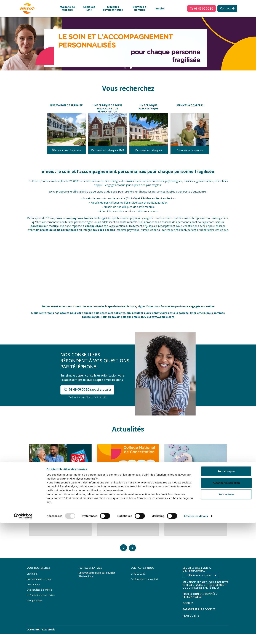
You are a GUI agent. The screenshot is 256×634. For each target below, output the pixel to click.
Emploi (160, 8)
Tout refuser (226, 605)
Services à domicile (139, 8)
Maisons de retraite (67, 8)
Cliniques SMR (89, 8)
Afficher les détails (196, 626)
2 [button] (131, 68)
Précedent (123, 547)
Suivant (132, 547)
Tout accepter (226, 581)
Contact (225, 8)
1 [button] (125, 68)
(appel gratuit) (90, 389)
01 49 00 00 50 (203, 8)
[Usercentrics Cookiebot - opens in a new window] (23, 627)
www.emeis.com (163, 317)
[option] (128, 43)
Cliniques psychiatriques (113, 8)
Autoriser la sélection (226, 593)
